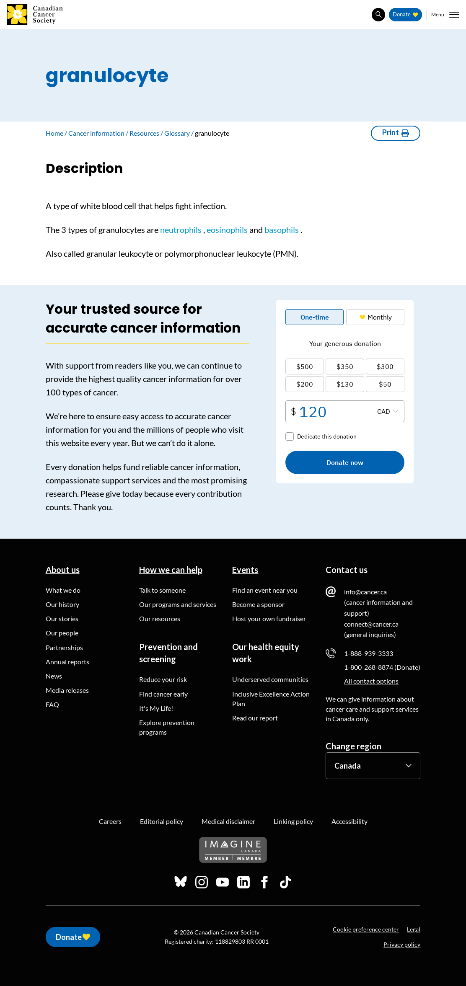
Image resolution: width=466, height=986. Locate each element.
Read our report (255, 718)
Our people (62, 633)
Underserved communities (270, 679)
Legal (413, 929)
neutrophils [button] (181, 230)
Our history (62, 604)
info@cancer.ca (365, 592)
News (54, 676)
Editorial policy (161, 821)
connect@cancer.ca (371, 624)
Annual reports (67, 662)
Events (245, 570)
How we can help (170, 570)
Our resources (159, 618)
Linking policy (293, 821)
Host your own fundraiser (269, 618)
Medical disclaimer (228, 821)
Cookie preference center (366, 929)
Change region (353, 746)
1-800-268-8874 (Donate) (382, 667)
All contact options (371, 681)
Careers (110, 821)
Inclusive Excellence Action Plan (271, 698)
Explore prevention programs (166, 727)
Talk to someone (162, 590)
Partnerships (64, 647)
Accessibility (349, 821)
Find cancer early (163, 694)
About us (63, 570)
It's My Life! (156, 708)
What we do (63, 590)
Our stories (62, 618)
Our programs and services (177, 604)
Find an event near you (265, 590)
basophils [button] (281, 230)
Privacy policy (401, 944)
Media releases (67, 690)
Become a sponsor (258, 604)
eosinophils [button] (227, 230)
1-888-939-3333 (368, 653)
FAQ (52, 704)
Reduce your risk (163, 679)
